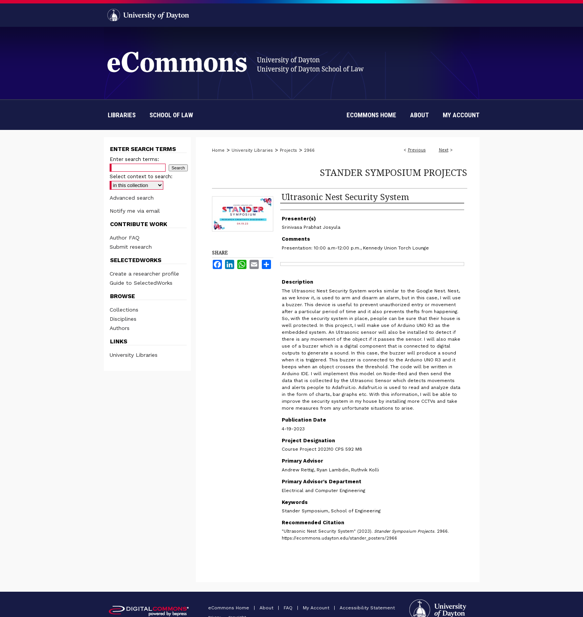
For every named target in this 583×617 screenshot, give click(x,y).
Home (218, 150)
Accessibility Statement (367, 607)
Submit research (131, 247)
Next (443, 150)
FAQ (289, 607)
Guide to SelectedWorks (141, 283)
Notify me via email (135, 211)
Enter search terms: (134, 159)
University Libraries (252, 150)
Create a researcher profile (144, 274)
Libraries (122, 115)
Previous (417, 150)
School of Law (171, 115)
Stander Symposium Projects (393, 172)
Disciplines (123, 319)
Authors (120, 328)
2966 (309, 150)
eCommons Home (229, 607)
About (267, 607)
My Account (317, 607)
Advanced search (132, 198)
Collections (124, 310)
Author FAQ (125, 238)
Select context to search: (141, 176)
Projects (288, 150)
